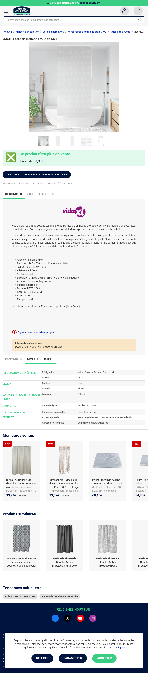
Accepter (104, 658)
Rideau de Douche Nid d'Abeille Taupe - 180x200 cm (21, 484)
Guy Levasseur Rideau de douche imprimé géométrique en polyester (21, 562)
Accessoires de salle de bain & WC (87, 31)
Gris (80, 383)
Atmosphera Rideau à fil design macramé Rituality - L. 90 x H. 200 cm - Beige (64, 484)
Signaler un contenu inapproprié (36, 332)
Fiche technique (41, 194)
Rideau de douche (120, 31)
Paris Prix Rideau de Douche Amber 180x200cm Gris (107, 562)
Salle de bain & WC (53, 31)
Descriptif (14, 359)
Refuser (42, 658)
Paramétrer (73, 658)
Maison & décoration (27, 31)
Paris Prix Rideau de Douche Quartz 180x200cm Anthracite (65, 562)
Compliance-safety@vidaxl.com (94, 422)
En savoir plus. (117, 647)
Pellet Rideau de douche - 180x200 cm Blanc (107, 482)
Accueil (8, 31)
